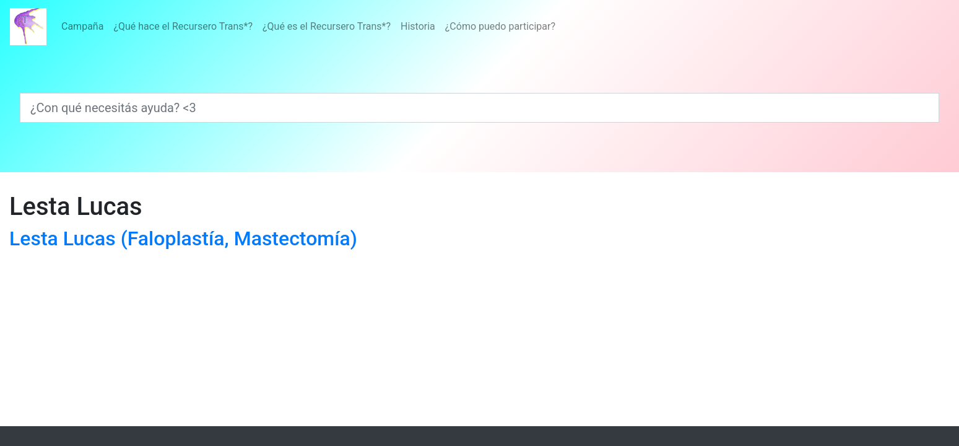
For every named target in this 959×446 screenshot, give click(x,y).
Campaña (82, 26)
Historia (418, 26)
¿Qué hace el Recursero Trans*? (183, 26)
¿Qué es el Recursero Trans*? (327, 26)
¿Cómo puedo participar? (500, 26)
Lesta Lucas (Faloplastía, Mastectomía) (183, 238)
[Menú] (308, 26)
